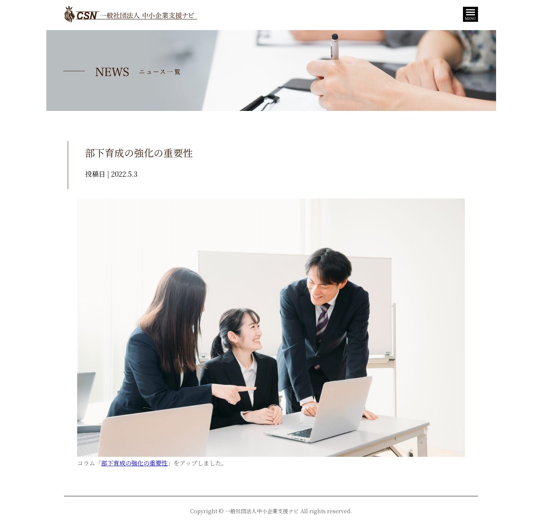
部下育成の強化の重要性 (134, 463)
